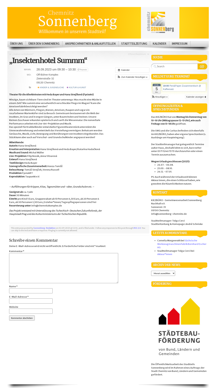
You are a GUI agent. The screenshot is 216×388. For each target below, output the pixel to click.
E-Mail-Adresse (19, 296)
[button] (132, 77)
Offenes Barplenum (137, 54)
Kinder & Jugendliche (51, 87)
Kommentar (16, 251)
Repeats (82, 70)
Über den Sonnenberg (43, 43)
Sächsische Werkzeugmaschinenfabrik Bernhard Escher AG (181, 244)
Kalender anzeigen (196, 97)
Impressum (179, 43)
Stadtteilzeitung (134, 43)
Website (13, 306)
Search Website (202, 66)
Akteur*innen (164, 254)
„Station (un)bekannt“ (23, 54)
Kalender (159, 43)
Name (13, 286)
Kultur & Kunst (76, 87)
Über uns (16, 43)
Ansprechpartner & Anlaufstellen (90, 43)
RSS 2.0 (137, 228)
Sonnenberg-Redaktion (44, 228)
